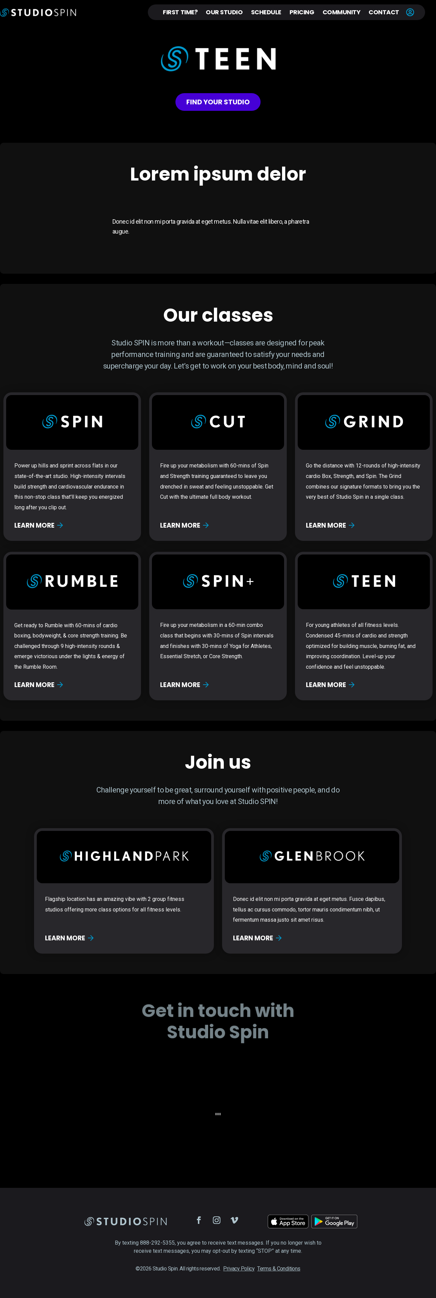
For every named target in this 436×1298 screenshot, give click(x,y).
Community (342, 12)
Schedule (266, 12)
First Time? (180, 12)
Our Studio (224, 12)
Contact (384, 12)
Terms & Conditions (278, 1268)
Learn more (38, 525)
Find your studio (218, 102)
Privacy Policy (238, 1268)
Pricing (302, 12)
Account (410, 12)
